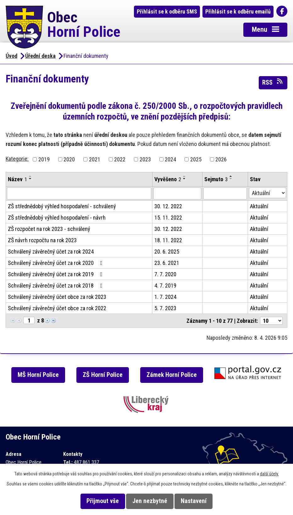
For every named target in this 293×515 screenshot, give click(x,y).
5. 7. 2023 (165, 308)
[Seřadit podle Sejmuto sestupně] (231, 178)
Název (17, 179)
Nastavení (194, 501)
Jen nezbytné (149, 501)
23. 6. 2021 (166, 263)
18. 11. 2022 (168, 240)
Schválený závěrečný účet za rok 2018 (56, 285)
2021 (94, 159)
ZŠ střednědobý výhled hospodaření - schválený (62, 206)
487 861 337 (86, 462)
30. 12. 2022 (168, 206)
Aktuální (259, 206)
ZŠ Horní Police (103, 374)
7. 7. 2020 (165, 274)
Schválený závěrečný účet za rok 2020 (56, 263)
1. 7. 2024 (165, 297)
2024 (170, 159)
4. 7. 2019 (165, 285)
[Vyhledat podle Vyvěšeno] (177, 193)
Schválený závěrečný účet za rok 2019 (56, 274)
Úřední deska (40, 56)
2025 (196, 159)
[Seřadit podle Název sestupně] (30, 178)
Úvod (11, 56)
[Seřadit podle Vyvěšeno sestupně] (184, 178)
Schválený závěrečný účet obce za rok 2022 (57, 308)
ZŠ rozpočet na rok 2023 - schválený (49, 229)
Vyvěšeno (167, 179)
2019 (44, 159)
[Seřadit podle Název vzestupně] (30, 176)
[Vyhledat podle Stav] (267, 193)
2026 (221, 159)
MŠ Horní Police (38, 374)
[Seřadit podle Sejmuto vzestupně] (231, 176)
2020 (69, 159)
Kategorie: (17, 158)
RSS (273, 82)
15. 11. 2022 (168, 217)
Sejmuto (216, 179)
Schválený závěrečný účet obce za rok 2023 (57, 297)
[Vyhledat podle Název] (79, 193)
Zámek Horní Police (171, 374)
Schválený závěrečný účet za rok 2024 (51, 251)
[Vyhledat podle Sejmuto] (225, 193)
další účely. (269, 473)
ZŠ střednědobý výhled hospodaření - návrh (57, 217)
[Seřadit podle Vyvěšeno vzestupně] (184, 176)
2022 (119, 159)
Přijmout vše (102, 501)
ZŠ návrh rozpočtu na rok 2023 (42, 240)
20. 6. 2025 (166, 251)
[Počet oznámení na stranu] (271, 321)
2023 (145, 159)
